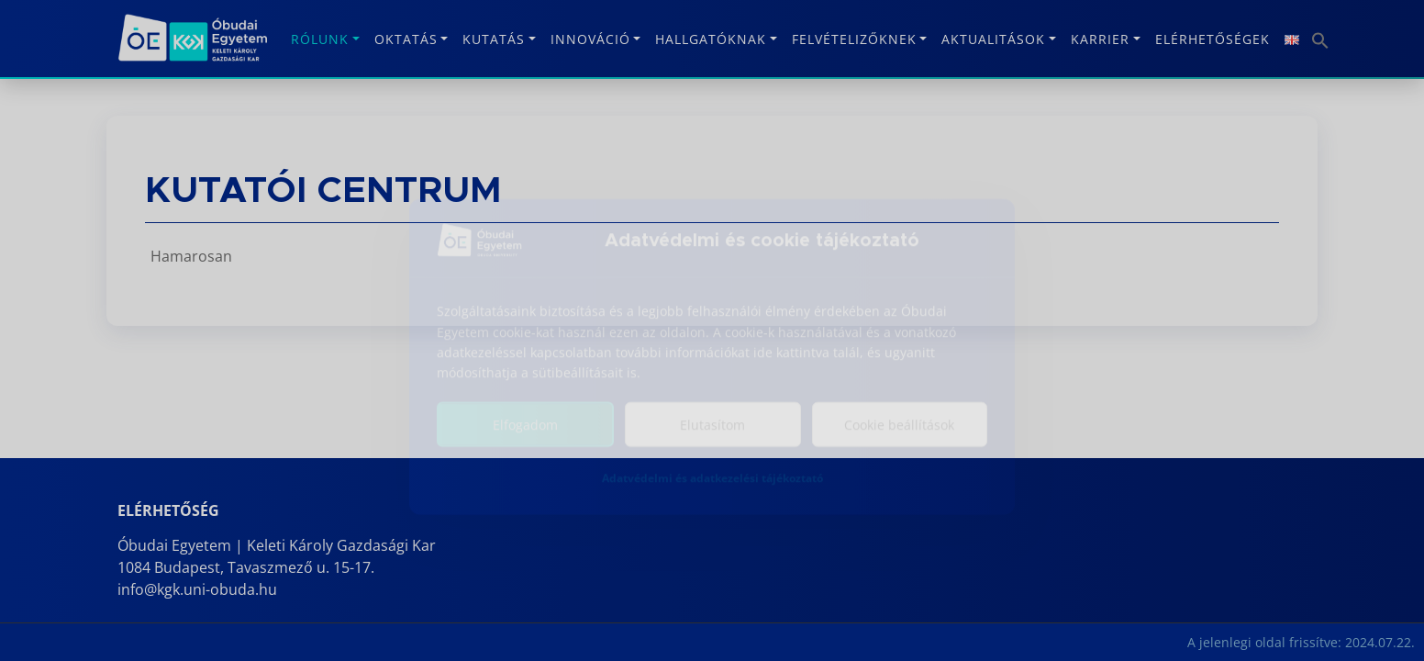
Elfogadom (525, 434)
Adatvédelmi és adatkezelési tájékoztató (712, 487)
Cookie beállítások (899, 434)
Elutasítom (712, 434)
